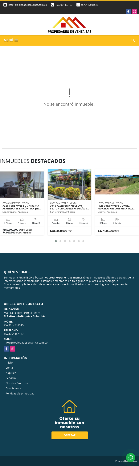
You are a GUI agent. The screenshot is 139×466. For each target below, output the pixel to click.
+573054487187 (63, 4)
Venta (9, 367)
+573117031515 (89, 4)
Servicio (11, 378)
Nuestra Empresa (17, 383)
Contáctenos (14, 388)
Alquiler (11, 373)
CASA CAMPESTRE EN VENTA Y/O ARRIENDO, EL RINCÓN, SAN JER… (21, 207)
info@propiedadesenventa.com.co (25, 342)
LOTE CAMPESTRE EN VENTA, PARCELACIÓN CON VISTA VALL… (116, 207)
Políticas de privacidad (20, 393)
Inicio (9, 362)
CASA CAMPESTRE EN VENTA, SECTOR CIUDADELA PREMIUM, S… (69, 207)
